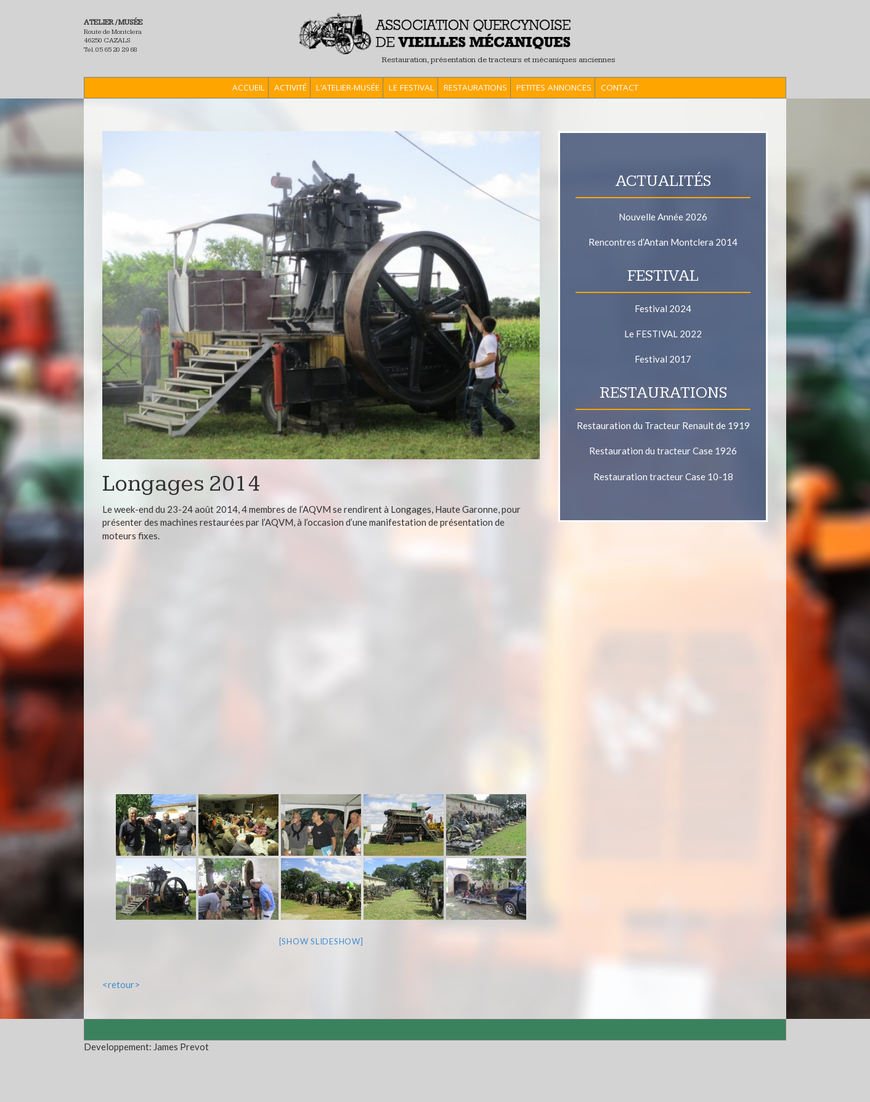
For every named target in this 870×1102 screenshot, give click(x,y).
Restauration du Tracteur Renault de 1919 (663, 425)
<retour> (121, 984)
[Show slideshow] (321, 941)
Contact (619, 87)
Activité (290, 87)
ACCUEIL (248, 87)
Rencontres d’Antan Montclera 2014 (663, 241)
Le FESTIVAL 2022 (663, 333)
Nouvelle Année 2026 (663, 216)
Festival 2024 (663, 308)
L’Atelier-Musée (348, 87)
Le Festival (411, 87)
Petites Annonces (554, 87)
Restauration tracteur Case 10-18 (663, 476)
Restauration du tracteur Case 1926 (663, 450)
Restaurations (475, 87)
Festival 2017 (663, 358)
